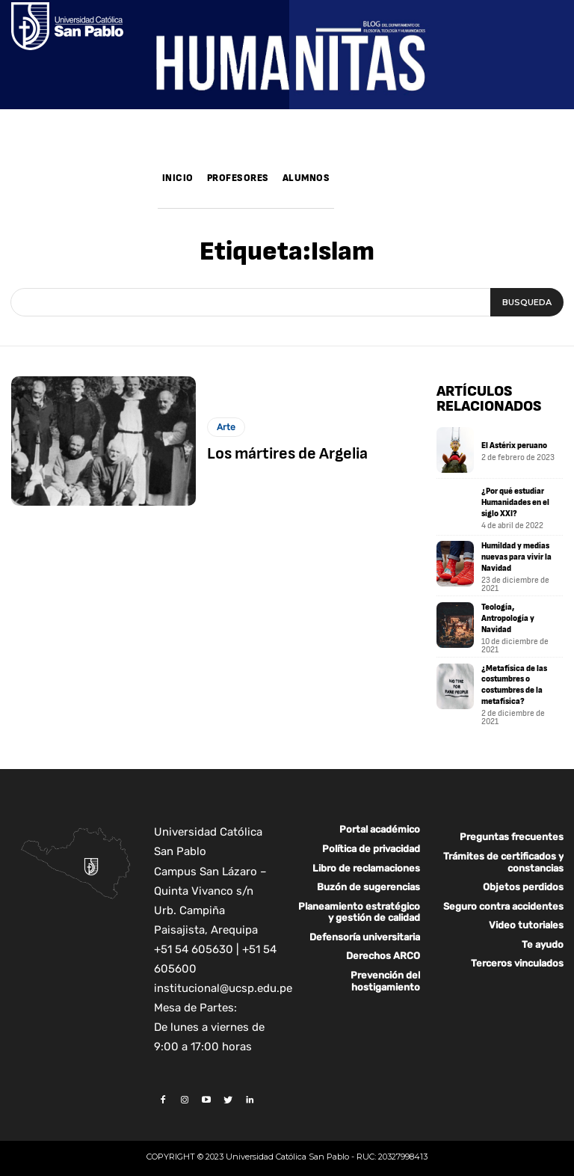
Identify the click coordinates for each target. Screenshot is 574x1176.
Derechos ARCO (383, 946)
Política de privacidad (371, 839)
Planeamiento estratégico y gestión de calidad (359, 903)
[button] (351, 198)
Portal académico (379, 820)
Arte (226, 428)
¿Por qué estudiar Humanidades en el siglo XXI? (513, 503)
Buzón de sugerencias (368, 877)
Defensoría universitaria (364, 928)
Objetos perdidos (523, 877)
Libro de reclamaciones (366, 859)
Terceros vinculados (517, 954)
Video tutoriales (526, 916)
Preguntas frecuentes (512, 827)
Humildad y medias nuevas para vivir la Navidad (513, 557)
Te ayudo (543, 935)
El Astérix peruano (511, 445)
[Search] (527, 302)
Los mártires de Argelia (281, 455)
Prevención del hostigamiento (385, 972)
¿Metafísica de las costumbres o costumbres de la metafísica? (511, 678)
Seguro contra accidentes (503, 897)
